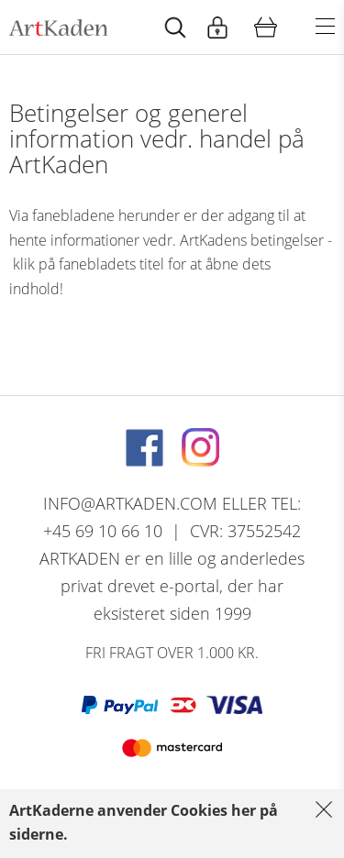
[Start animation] (175, 27)
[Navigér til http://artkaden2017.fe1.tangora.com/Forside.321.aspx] (58, 27)
